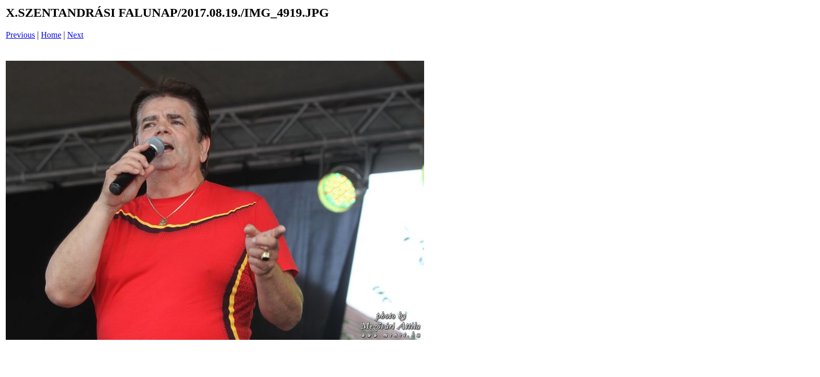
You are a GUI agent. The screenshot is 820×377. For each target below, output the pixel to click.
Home (51, 34)
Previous (20, 34)
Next (75, 34)
